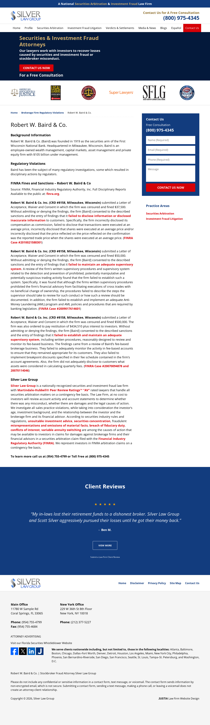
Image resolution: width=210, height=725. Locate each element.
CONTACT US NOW (170, 187)
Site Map (175, 583)
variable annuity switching (61, 430)
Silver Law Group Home (26, 15)
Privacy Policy (157, 583)
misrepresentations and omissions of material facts (49, 425)
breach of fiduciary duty (107, 425)
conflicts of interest (25, 430)
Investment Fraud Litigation (85, 28)
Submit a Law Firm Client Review (105, 557)
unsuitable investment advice (50, 421)
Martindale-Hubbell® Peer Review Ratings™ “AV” (53, 390)
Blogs (163, 28)
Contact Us (192, 28)
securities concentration (92, 421)
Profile (29, 28)
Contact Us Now (36, 68)
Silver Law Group (23, 386)
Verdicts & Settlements (120, 28)
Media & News (147, 28)
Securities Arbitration (50, 28)
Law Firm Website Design (178, 698)
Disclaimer (137, 583)
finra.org (52, 194)
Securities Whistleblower (46, 643)
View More (105, 545)
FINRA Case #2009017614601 (59, 309)
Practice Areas (157, 206)
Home (16, 28)
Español (176, 28)
